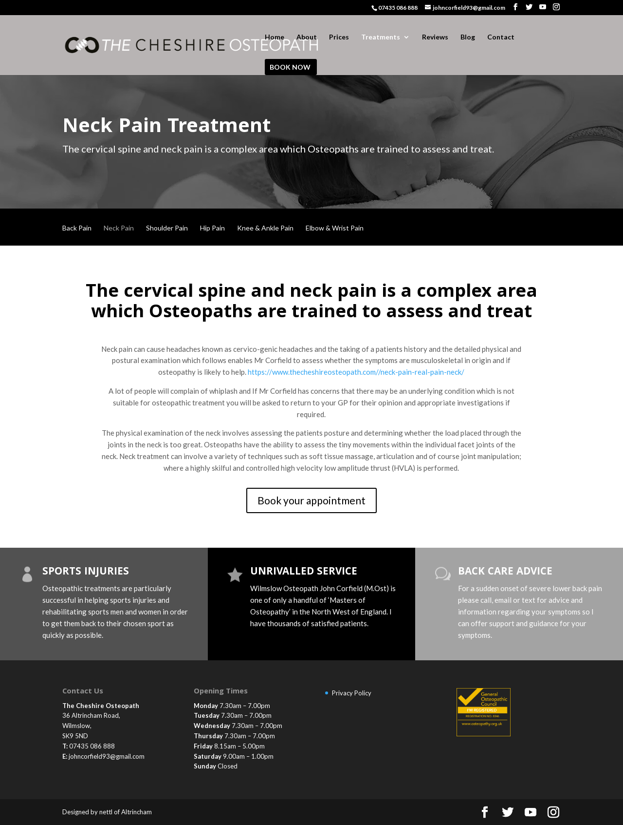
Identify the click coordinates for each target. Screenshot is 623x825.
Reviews (435, 37)
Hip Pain (212, 228)
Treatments (380, 37)
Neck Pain (119, 228)
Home (274, 37)
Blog (467, 37)
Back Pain (77, 228)
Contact (500, 37)
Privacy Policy (351, 693)
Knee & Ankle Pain (265, 228)
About (306, 37)
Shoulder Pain (167, 228)
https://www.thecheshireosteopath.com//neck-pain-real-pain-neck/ (356, 371)
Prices (339, 37)
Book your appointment (311, 500)
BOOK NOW (290, 67)
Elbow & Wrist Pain (335, 228)
